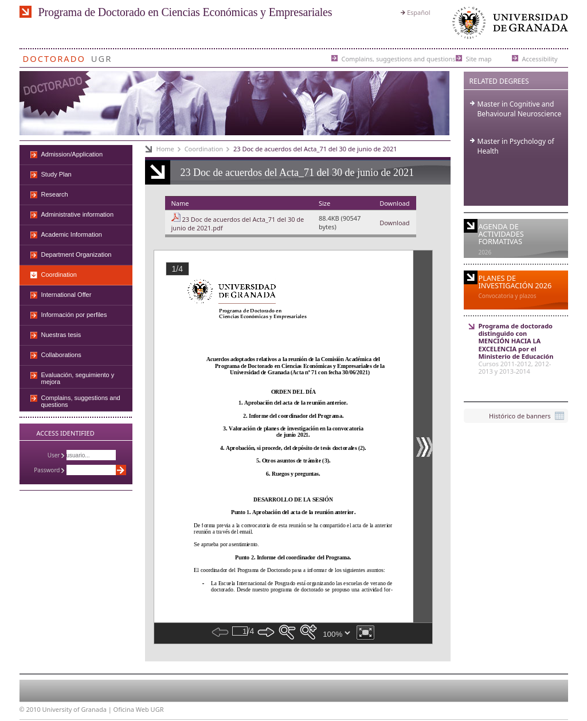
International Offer (66, 294)
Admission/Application (72, 154)
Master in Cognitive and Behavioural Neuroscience (520, 109)
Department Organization (76, 254)
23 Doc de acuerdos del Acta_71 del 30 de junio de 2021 (315, 148)
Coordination (204, 148)
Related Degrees (499, 81)
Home (165, 148)
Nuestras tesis (61, 334)
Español (419, 12)
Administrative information (77, 214)
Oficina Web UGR (139, 709)
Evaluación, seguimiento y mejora (78, 378)
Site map (479, 58)
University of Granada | (78, 709)
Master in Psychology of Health (516, 146)
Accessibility (540, 58)
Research (54, 194)
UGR (101, 56)
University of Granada (508, 25)
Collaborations (61, 354)
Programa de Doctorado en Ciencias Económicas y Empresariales (185, 12)
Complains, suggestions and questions (399, 58)
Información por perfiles (74, 314)
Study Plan (56, 174)
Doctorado (54, 56)
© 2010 (30, 709)
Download (394, 222)
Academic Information (71, 234)
